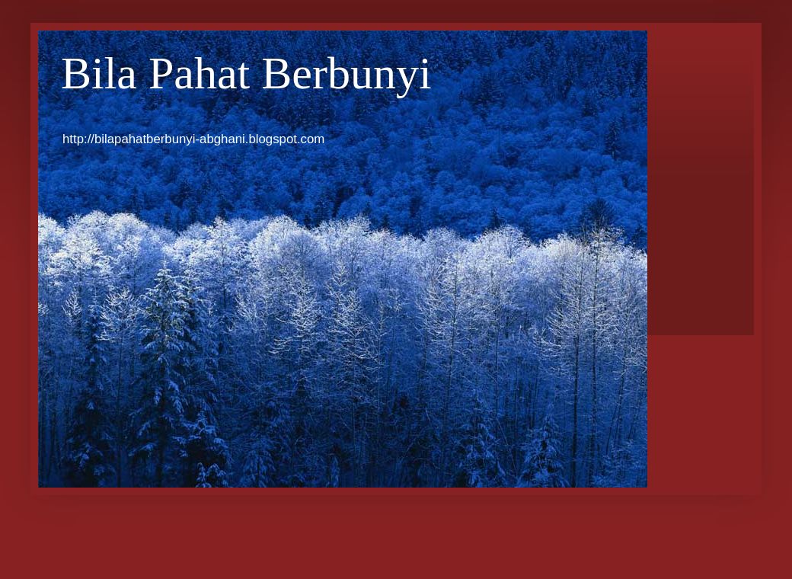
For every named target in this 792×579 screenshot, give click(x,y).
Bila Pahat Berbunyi (246, 73)
